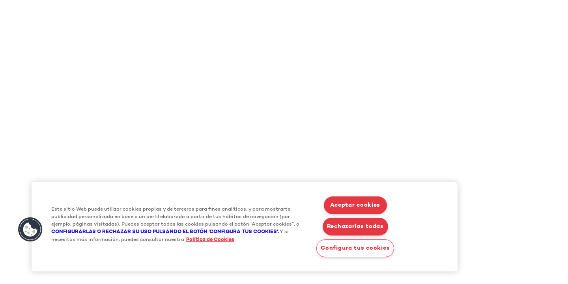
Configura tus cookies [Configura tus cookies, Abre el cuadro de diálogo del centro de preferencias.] (355, 248)
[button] (30, 229)
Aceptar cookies (355, 205)
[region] (245, 226)
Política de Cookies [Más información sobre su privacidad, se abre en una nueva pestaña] (210, 240)
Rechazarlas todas (355, 227)
